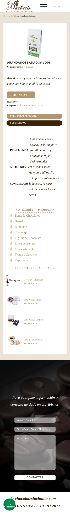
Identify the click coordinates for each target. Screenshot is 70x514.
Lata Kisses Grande (33, 319)
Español (56, 6)
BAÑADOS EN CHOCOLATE (30, 105)
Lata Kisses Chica (32, 299)
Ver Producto (30, 283)
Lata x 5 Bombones (33, 339)
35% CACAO (27, 67)
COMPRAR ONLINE (21, 94)
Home (5, 16)
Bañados (14, 16)
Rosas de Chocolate (33, 279)
